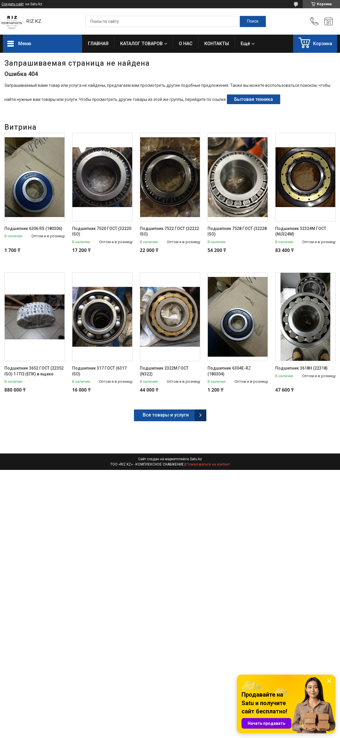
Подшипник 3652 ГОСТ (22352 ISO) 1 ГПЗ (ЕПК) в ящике (34, 371)
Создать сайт (12, 4)
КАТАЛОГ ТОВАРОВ (141, 43)
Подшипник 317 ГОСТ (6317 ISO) (99, 371)
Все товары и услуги (166, 415)
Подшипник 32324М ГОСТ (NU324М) (300, 231)
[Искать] (253, 21)
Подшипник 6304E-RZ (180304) (229, 371)
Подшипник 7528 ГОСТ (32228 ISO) (237, 231)
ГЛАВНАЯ (98, 43)
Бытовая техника (253, 99)
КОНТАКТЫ (216, 43)
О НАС (186, 43)
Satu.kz (196, 459)
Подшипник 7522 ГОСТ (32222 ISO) (169, 231)
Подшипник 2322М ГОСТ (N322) (164, 371)
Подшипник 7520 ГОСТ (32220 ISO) (101, 231)
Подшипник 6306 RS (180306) (33, 228)
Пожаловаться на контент (208, 464)
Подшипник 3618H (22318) (301, 368)
